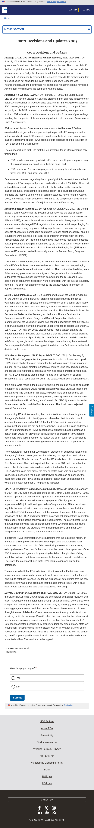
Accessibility (46, 735)
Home (7, 18)
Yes (18, 678)
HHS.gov (47, 776)
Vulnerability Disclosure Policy (47, 762)
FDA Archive (47, 721)
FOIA (47, 769)
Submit (17, 697)
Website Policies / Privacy (47, 749)
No (18, 686)
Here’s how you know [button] (56, 2)
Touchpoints (68, 705)
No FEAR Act (47, 756)
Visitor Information (47, 742)
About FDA (47, 728)
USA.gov (47, 783)
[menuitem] (47, 651)
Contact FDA (47, 800)
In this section (14, 29)
